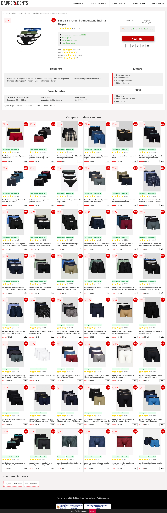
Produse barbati (10, 13)
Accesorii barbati (119, 3)
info (25, 161)
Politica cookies (103, 498)
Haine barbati (78, 3)
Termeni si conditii (64, 498)
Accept (92, 511)
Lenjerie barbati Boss (59, 13)
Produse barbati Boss (40, 13)
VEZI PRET (138, 38)
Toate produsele (157, 3)
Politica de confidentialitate (84, 498)
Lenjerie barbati (138, 3)
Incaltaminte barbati (98, 3)
